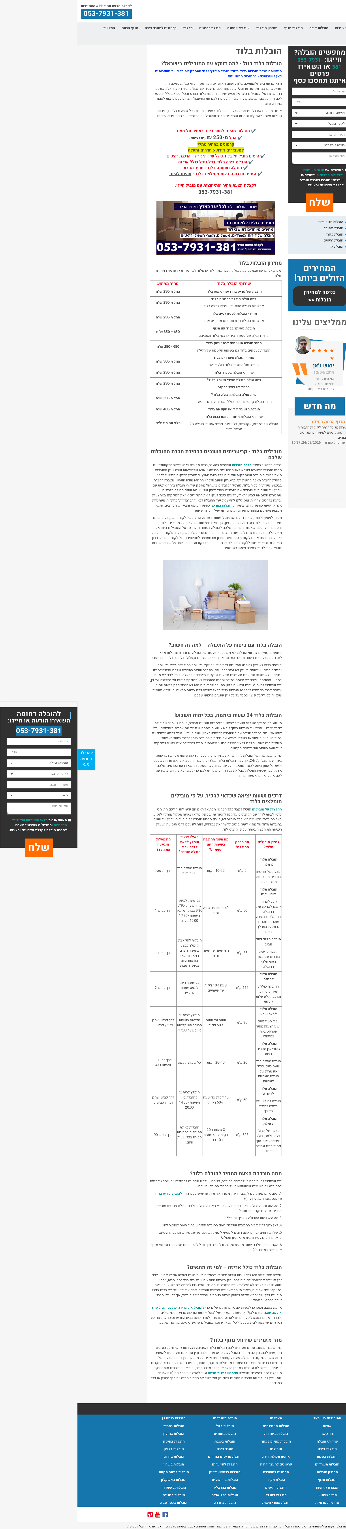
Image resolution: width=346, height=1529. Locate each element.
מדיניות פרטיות (250, 1502)
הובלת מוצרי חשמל (198, 1502)
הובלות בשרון (96, 1464)
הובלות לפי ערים (147, 1464)
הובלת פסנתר (256, 228)
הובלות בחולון (96, 1433)
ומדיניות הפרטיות (252, 175)
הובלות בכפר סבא (96, 1502)
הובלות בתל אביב (147, 1495)
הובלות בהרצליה (147, 1487)
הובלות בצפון (96, 1449)
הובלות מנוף (216, 28)
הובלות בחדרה (147, 1502)
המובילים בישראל (250, 1418)
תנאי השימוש (236, 170)
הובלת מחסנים (147, 1433)
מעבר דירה (147, 1449)
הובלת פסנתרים (147, 1418)
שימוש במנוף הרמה (145, 1373)
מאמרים (198, 1418)
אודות (315, 28)
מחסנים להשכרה (198, 1472)
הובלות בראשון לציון (147, 1472)
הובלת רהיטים (132, 28)
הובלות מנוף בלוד (253, 222)
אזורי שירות (267, 28)
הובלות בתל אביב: (250, 422)
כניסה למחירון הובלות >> (242, 296)
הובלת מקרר (257, 234)
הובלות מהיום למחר (198, 1441)
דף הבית (332, 28)
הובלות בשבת (147, 1441)
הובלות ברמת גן (96, 1418)
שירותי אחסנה (161, 28)
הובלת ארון (258, 246)
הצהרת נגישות (250, 1487)
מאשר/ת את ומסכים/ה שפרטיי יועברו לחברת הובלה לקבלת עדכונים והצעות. (244, 178)
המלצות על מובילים (189, 809)
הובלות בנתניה (96, 1495)
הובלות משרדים (250, 1464)
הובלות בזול (147, 1426)
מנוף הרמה (52, 28)
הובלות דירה (241, 28)
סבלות (110, 28)
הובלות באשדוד (96, 1487)
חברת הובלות (164, 465)
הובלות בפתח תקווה (96, 1472)
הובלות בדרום (96, 1456)
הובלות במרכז (144, 505)
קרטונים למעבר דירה (83, 28)
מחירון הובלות (189, 28)
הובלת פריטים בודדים (147, 1456)
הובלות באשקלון (96, 1479)
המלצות (32, 28)
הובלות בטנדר (198, 1495)
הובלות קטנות (249, 1456)
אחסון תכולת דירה (198, 1456)
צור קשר (333, 39)
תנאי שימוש (249, 1495)
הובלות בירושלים (147, 1479)
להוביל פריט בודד (91, 1193)
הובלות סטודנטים (198, 1426)
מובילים (198, 1449)
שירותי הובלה (293, 28)
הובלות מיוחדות (199, 1433)
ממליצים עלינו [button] (242, 322)
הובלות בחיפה (96, 1441)
